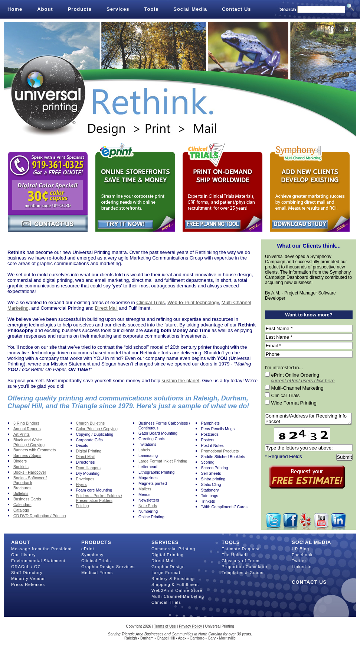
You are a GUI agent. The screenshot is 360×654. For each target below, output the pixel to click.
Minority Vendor (28, 578)
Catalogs (21, 510)
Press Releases (28, 584)
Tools (151, 9)
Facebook (302, 554)
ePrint (87, 549)
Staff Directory (27, 572)
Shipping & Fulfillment (175, 584)
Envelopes (85, 479)
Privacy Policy (190, 626)
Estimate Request (241, 549)
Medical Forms (97, 572)
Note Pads (147, 505)
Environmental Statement (38, 560)
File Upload (234, 554)
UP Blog (300, 549)
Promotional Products (220, 451)
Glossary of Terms (241, 560)
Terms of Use (165, 626)
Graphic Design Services (108, 566)
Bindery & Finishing (172, 578)
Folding (82, 505)
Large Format (165, 572)
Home (14, 9)
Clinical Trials (150, 302)
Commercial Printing (173, 549)
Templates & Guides (243, 572)
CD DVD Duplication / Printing (39, 515)
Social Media (190, 9)
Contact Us (236, 9)
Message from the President (41, 549)
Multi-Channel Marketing (177, 596)
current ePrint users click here (303, 380)
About (45, 9)
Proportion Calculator (245, 566)
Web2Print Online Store (176, 590)
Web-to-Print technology (193, 302)
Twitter (299, 560)
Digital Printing (167, 554)
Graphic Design (168, 566)
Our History (23, 554)
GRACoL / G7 (25, 566)
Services (118, 9)
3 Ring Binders (26, 423)
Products (80, 9)
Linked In (302, 566)
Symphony (92, 554)
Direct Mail (106, 308)
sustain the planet (180, 380)
